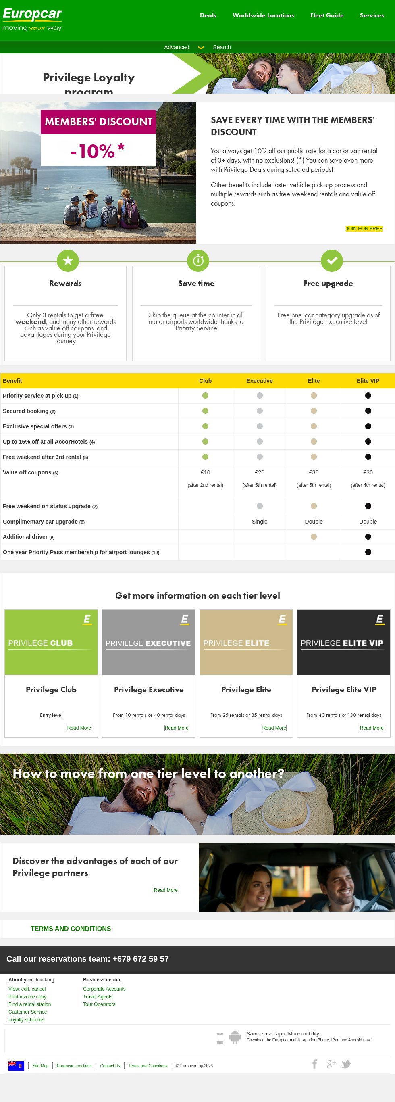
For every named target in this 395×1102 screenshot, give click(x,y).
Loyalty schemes (26, 1020)
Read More (79, 728)
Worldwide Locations (263, 15)
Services (372, 15)
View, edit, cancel (27, 989)
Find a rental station (29, 1004)
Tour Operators (99, 1004)
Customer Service (27, 1012)
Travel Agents (97, 997)
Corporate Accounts (104, 989)
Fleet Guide (327, 15)
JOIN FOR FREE (364, 229)
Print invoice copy (27, 997)
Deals (208, 15)
